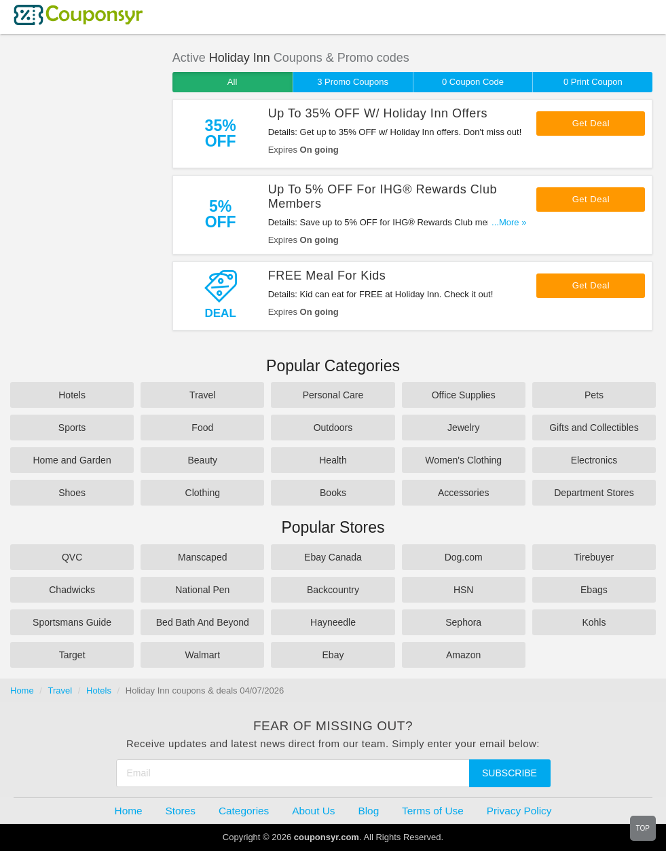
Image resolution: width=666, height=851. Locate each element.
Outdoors (333, 427)
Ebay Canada (333, 557)
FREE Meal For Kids (327, 275)
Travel (202, 395)
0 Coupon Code (473, 82)
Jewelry (463, 427)
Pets (594, 395)
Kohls (594, 622)
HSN (464, 589)
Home (22, 690)
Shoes (72, 492)
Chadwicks (72, 589)
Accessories (463, 492)
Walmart (202, 654)
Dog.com (464, 557)
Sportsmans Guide (72, 622)
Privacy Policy (519, 810)
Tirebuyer (594, 557)
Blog (368, 810)
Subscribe (509, 773)
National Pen (202, 589)
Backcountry (333, 589)
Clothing (202, 492)
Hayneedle (333, 622)
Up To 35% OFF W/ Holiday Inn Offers (377, 113)
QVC (72, 557)
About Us (313, 810)
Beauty (202, 460)
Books (333, 492)
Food (202, 427)
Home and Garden (72, 460)
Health (332, 460)
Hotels (72, 395)
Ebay (333, 654)
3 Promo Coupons (352, 82)
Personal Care (333, 395)
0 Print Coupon (593, 82)
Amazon (463, 654)
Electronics (594, 460)
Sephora (463, 622)
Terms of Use (433, 810)
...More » (509, 222)
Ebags (594, 589)
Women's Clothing (463, 460)
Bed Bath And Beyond (202, 622)
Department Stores (594, 492)
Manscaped (202, 557)
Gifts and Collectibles (594, 427)
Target (72, 654)
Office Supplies (464, 395)
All (232, 82)
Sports (72, 427)
